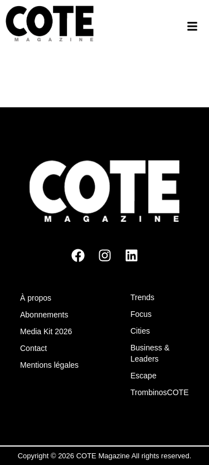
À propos (35, 297)
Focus (141, 314)
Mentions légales (49, 364)
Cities (140, 330)
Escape (143, 375)
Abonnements (44, 314)
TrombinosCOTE (159, 392)
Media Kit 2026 (46, 331)
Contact (33, 348)
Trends (142, 297)
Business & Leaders (149, 353)
